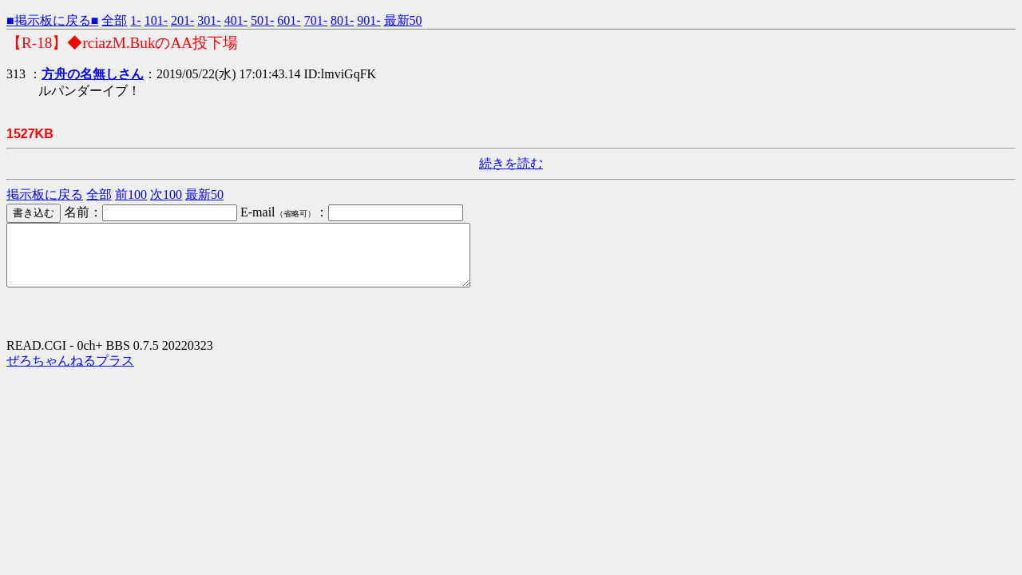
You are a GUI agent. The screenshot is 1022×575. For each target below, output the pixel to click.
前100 (131, 194)
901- (368, 20)
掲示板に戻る (44, 194)
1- (135, 20)
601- (288, 20)
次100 (166, 194)
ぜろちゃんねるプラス (70, 372)
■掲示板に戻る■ (52, 20)
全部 (114, 20)
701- (315, 20)
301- (208, 20)
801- (342, 20)
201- (182, 20)
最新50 (403, 20)
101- (156, 20)
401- (236, 20)
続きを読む (511, 163)
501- (262, 20)
